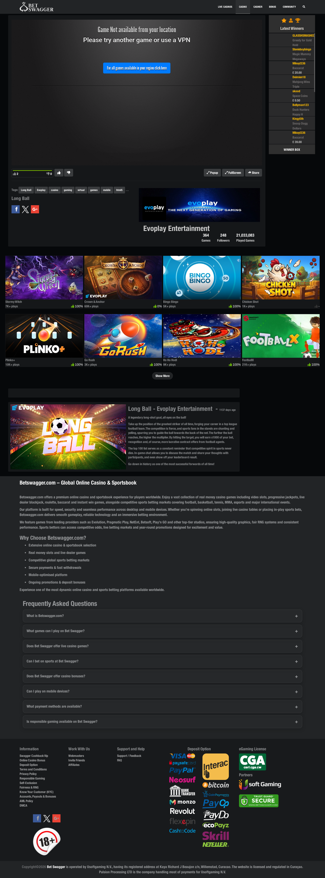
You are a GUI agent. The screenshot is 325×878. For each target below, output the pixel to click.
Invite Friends (76, 760)
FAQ (119, 760)
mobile (107, 190)
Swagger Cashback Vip (34, 756)
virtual (81, 190)
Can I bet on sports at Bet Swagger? (53, 661)
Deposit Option (29, 765)
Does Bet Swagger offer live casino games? (58, 646)
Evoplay (41, 190)
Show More (162, 376)
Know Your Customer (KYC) (36, 792)
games (94, 190)
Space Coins (300, 96)
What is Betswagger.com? (45, 616)
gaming (68, 190)
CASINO (243, 6)
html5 (119, 190)
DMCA (23, 805)
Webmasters (76, 756)
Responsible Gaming (32, 778)
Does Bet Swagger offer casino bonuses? (56, 676)
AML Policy (26, 801)
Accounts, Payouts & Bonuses (38, 796)
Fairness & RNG (29, 787)
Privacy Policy (28, 774)
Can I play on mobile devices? (48, 691)
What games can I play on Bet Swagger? (56, 631)
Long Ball (26, 190)
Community (289, 6)
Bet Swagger (56, 867)
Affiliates (73, 765)
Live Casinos (225, 6)
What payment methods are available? (54, 706)
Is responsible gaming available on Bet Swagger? (62, 721)
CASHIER (257, 6)
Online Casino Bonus (32, 760)
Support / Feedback (129, 756)
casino (54, 190)
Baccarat (298, 68)
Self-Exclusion (28, 783)
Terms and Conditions (33, 769)
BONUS (272, 6)
